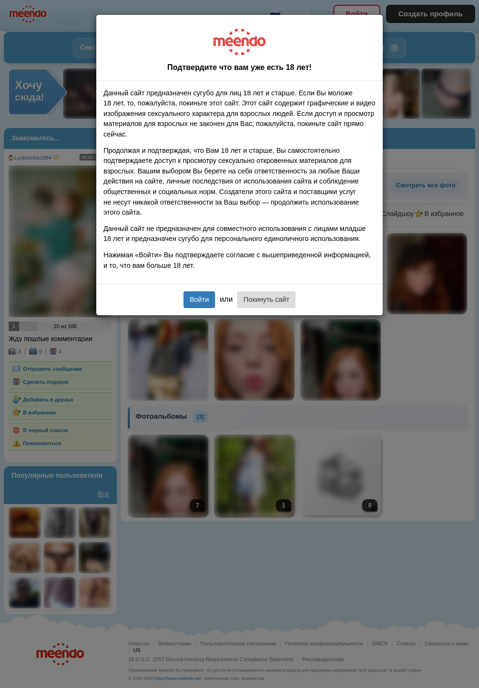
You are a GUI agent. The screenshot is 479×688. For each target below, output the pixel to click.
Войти (199, 299)
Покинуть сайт (266, 299)
